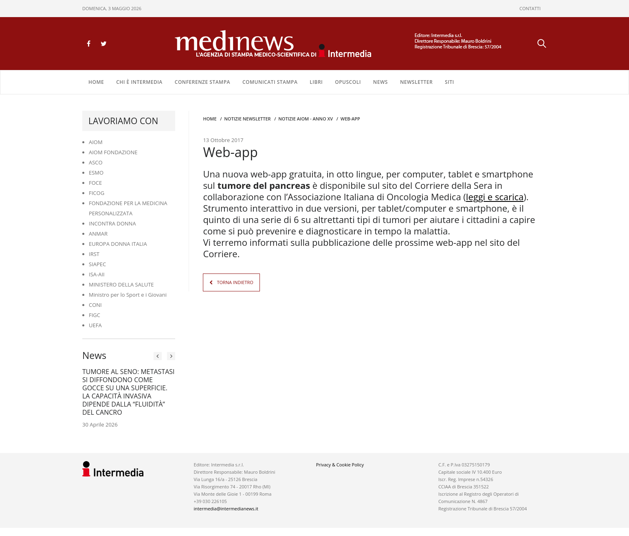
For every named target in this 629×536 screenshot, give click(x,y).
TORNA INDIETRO (235, 282)
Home (96, 82)
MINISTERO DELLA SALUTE (121, 284)
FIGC (94, 315)
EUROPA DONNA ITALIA (118, 243)
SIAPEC (97, 264)
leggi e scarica (495, 196)
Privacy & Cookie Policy (340, 465)
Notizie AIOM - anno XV (305, 119)
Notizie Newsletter (247, 119)
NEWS (380, 82)
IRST (94, 254)
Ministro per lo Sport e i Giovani (128, 294)
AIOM (96, 142)
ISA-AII (97, 274)
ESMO (96, 172)
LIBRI (316, 82)
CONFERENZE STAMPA (202, 82)
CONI (95, 304)
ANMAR (98, 233)
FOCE (95, 182)
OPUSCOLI (348, 82)
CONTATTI (530, 8)
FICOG (96, 193)
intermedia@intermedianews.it (226, 508)
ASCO (96, 162)
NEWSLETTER (416, 82)
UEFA (95, 325)
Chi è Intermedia (139, 82)
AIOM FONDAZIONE (113, 152)
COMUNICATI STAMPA (269, 82)
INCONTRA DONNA (112, 223)
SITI (449, 82)
